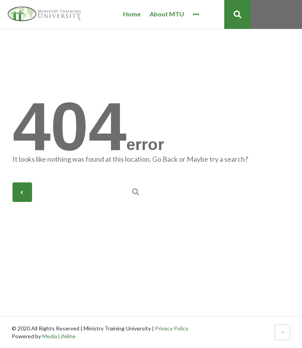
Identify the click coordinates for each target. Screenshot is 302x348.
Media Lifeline (59, 336)
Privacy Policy (171, 328)
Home (132, 14)
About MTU (167, 14)
